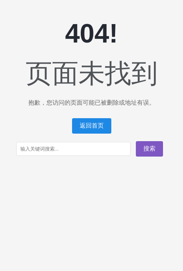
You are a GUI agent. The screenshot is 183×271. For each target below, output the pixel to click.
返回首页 (92, 125)
